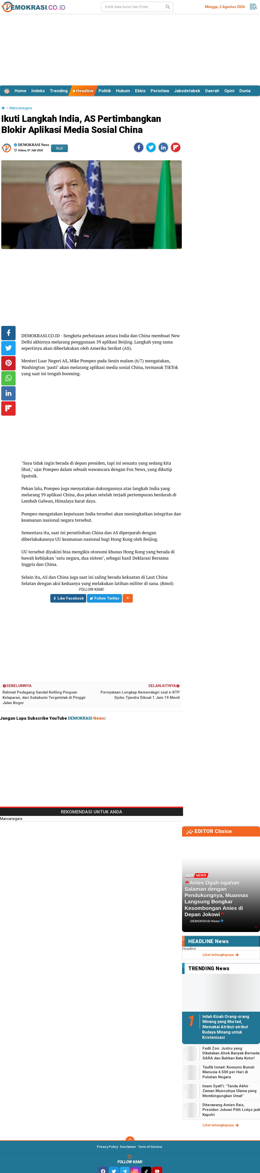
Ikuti (59, 148)
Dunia (244, 90)
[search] (137, 7)
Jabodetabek (187, 90)
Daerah (212, 90)
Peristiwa (160, 90)
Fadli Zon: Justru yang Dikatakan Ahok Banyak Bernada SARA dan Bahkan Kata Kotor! (230, 1053)
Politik (105, 90)
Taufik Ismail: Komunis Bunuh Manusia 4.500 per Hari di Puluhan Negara (228, 1072)
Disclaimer (128, 1147)
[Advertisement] (130, 49)
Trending (59, 90)
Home (20, 90)
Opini (229, 90)
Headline (83, 90)
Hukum (123, 90)
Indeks (38, 90)
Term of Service (150, 1147)
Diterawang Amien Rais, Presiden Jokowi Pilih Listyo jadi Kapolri (231, 1110)
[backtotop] (130, 1140)
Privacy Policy (107, 1147)
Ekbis (140, 90)
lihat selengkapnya (221, 954)
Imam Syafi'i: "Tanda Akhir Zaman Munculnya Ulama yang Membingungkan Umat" (229, 1091)
